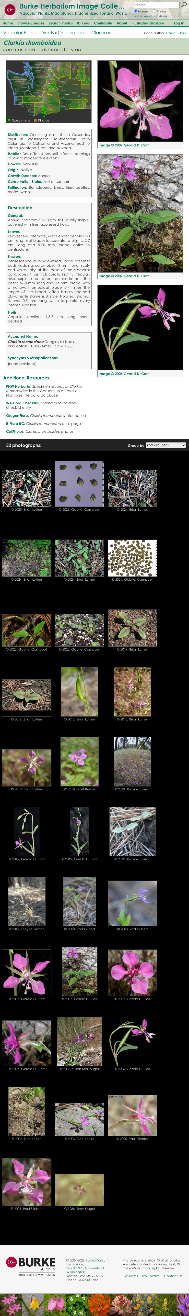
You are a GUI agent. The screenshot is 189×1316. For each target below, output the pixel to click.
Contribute (103, 23)
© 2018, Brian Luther (79, 719)
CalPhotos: (15, 431)
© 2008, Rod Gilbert (79, 929)
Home (8, 23)
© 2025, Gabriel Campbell (79, 509)
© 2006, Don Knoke (27, 1139)
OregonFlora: (17, 415)
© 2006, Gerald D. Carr (132, 1069)
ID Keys (83, 23)
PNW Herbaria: (18, 386)
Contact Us (173, 1276)
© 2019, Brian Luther (132, 649)
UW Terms (130, 1276)
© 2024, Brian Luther (132, 509)
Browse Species (30, 23)
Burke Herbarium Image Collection (77, 6)
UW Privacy (151, 1276)
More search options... (152, 16)
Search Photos (60, 23)
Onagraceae (72, 32)
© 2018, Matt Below (79, 789)
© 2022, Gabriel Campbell (79, 649)
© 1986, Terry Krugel (79, 1209)
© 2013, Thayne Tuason (132, 789)
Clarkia (99, 32)
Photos (161, 11)
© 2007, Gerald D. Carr (27, 999)
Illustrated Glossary (147, 23)
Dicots (47, 32)
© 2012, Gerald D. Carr (27, 859)
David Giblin (176, 33)
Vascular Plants (19, 32)
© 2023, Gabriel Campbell (26, 649)
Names (143, 11)
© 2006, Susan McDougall (80, 1069)
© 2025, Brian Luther (26, 509)
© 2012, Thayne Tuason (132, 859)
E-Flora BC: (15, 423)
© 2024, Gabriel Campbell (132, 579)
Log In (179, 23)
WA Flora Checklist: (22, 403)
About (122, 23)
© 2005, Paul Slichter (132, 1139)
